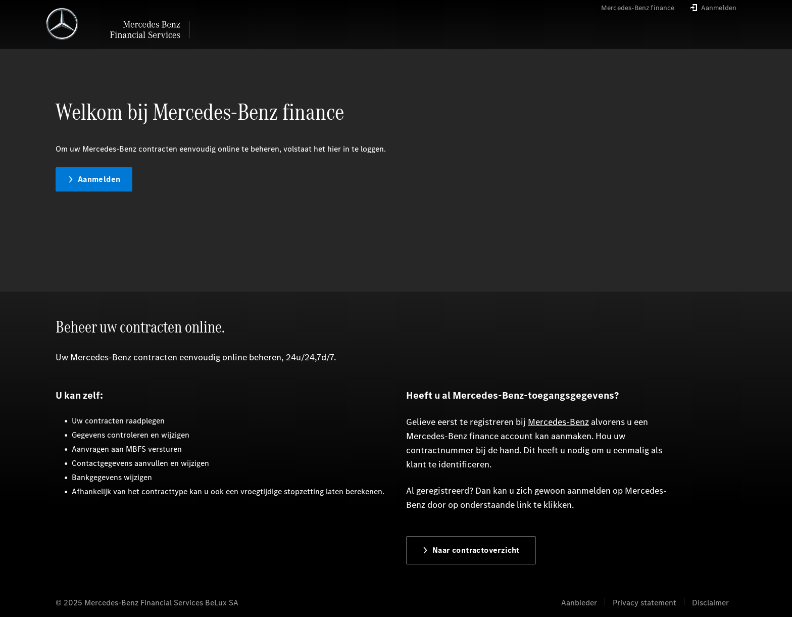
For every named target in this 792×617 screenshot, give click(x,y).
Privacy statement (644, 602)
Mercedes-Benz (558, 422)
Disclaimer (710, 602)
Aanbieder (579, 602)
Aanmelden (94, 179)
